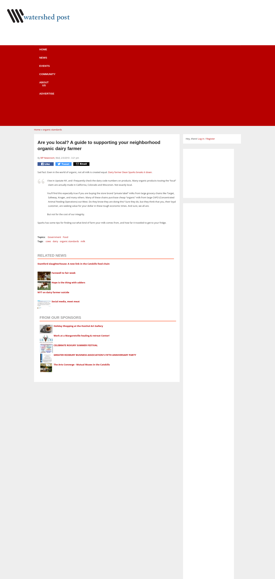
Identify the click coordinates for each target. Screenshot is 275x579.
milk (83, 174)
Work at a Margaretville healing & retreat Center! (81, 269)
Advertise (168, 51)
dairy (55, 174)
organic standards (52, 63)
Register (210, 72)
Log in (201, 72)
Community (117, 51)
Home (54, 51)
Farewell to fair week (63, 206)
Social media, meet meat (66, 234)
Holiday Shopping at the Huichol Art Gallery (78, 259)
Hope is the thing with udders (68, 215)
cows (48, 174)
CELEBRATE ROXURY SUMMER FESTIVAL (76, 278)
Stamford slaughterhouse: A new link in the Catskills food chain (74, 197)
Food (65, 170)
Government (54, 170)
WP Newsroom (47, 91)
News (72, 51)
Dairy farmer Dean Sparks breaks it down (130, 105)
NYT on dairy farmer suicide (53, 225)
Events (93, 51)
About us (143, 51)
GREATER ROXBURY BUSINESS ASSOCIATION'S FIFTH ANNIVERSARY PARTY (95, 288)
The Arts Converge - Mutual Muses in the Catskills (82, 297)
